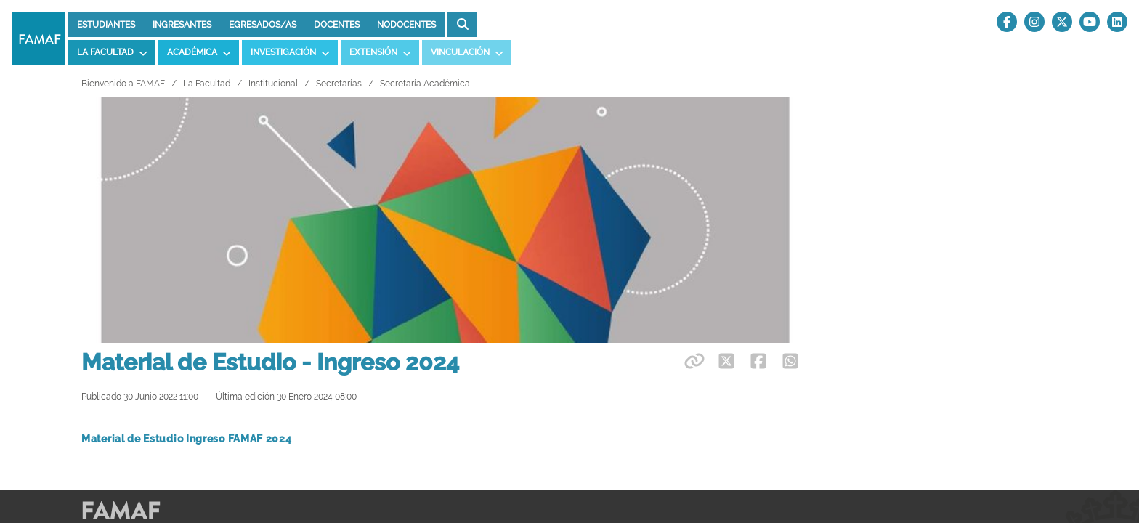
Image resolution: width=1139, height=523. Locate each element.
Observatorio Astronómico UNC (156, 397)
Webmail (781, 315)
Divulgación (787, 342)
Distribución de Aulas (493, 342)
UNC (454, 369)
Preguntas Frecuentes (495, 315)
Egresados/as (262, 25)
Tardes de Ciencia (802, 369)
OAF (91, 315)
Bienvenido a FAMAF (123, 83)
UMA (93, 369)
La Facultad (206, 83)
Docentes (337, 25)
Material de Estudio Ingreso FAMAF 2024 (186, 193)
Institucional (273, 83)
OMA (93, 342)
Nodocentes (406, 25)
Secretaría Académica (425, 83)
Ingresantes (182, 25)
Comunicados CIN (803, 397)
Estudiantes (106, 25)
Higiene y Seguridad (491, 397)
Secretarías (339, 83)
